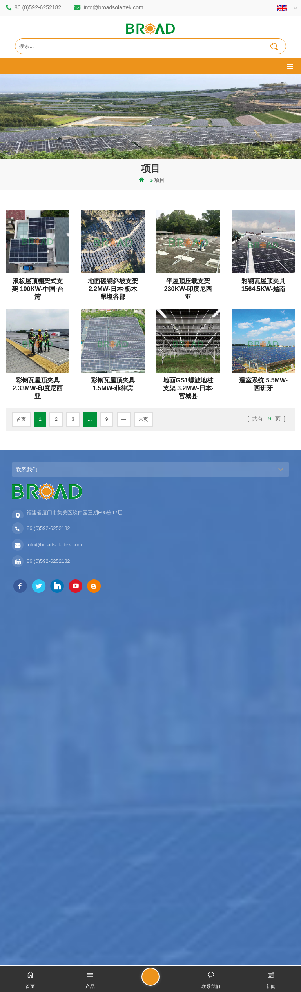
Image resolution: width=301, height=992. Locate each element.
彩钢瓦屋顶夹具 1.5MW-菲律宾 (113, 384)
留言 (159, 980)
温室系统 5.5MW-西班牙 (263, 384)
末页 (143, 419)
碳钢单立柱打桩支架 (35, 633)
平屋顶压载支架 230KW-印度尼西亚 (188, 285)
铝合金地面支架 (29, 700)
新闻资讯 (22, 787)
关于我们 (22, 761)
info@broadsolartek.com (113, 7)
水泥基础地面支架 (32, 915)
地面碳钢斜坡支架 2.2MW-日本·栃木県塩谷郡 (113, 285)
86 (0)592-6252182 (38, 7)
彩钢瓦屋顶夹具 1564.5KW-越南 (263, 285)
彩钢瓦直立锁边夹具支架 (40, 928)
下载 (17, 814)
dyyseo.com (243, 952)
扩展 (17, 841)
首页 (21, 419)
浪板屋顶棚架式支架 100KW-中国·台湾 (37, 285)
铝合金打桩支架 (29, 647)
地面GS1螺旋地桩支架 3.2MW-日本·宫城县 (188, 384)
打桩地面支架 (27, 620)
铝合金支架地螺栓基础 (37, 713)
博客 (17, 827)
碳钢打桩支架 (27, 673)
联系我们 (22, 774)
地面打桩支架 (27, 660)
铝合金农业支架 (29, 687)
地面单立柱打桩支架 (35, 875)
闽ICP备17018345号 (203, 952)
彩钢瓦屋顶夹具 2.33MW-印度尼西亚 (38, 384)
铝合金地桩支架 (29, 902)
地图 (17, 801)
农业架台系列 (27, 888)
